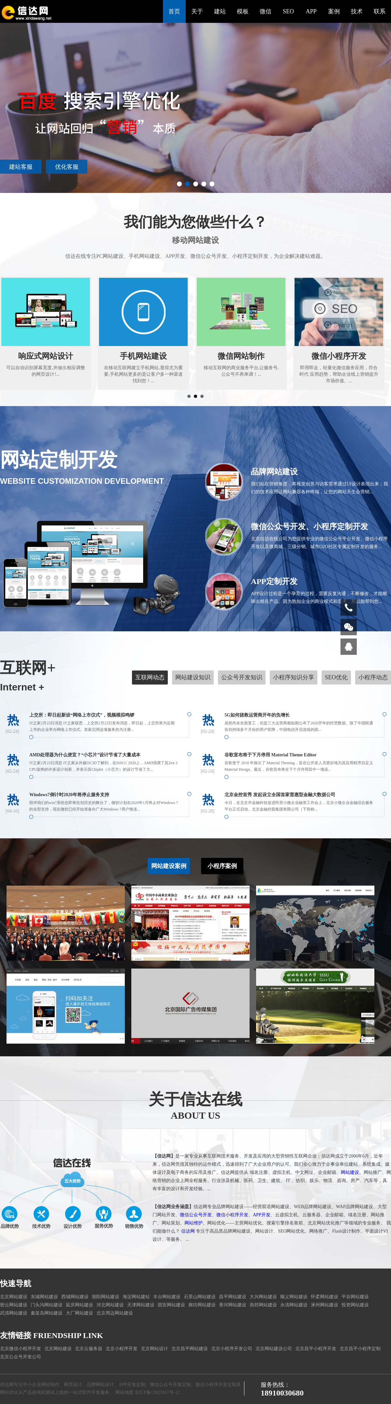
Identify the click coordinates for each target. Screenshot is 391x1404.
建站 (220, 11)
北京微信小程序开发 (20, 1348)
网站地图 (124, 1392)
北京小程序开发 (122, 1348)
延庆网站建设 (79, 1304)
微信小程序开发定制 (216, 1384)
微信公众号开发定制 (170, 1384)
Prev (8, 96)
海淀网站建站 (136, 1296)
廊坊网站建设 (202, 1304)
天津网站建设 (140, 1304)
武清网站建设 (13, 1313)
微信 (265, 11)
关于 (197, 11)
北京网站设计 (154, 1348)
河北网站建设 (110, 1304)
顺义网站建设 (294, 1296)
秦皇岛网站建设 (47, 1313)
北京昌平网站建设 (189, 1348)
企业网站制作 (45, 1384)
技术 (357, 11)
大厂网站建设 (79, 1313)
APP (311, 11)
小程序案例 (222, 850)
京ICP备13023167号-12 (157, 1392)
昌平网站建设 (232, 1296)
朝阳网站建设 (105, 1296)
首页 (174, 11)
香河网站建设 (232, 1304)
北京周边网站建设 (114, 1313)
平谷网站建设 (355, 1296)
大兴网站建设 (263, 1296)
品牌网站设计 (100, 1384)
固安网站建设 (171, 1304)
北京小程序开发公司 (231, 1348)
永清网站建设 (294, 1304)
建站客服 (352, 167)
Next (382, 96)
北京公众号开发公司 (20, 1356)
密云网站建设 (13, 1304)
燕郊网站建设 (263, 1304)
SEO (288, 11)
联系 (379, 11)
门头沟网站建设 (47, 1304)
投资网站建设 (355, 1304)
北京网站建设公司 (273, 1348)
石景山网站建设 (200, 1296)
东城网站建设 (44, 1296)
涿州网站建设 (324, 1304)
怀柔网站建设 (324, 1296)
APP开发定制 (132, 1384)
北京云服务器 (88, 1348)
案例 (334, 11)
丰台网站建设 (167, 1296)
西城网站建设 (75, 1296)
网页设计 (73, 1384)
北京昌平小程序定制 (360, 1348)
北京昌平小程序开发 (315, 1348)
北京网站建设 (13, 1296)
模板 (243, 11)
